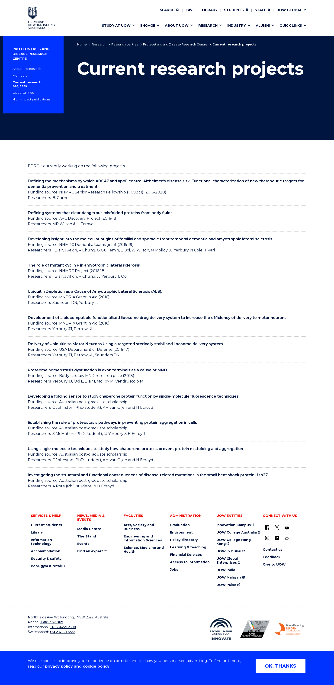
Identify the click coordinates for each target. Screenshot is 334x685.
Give (190, 10)
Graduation (180, 525)
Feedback (271, 557)
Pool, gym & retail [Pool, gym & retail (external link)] (46, 566)
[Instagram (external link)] (267, 538)
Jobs (174, 570)
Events (83, 544)
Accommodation (45, 551)
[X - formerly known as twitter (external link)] (277, 527)
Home (82, 44)
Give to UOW (274, 564)
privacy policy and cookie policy (77, 666)
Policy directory (184, 540)
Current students (46, 525)
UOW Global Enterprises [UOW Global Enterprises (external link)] (227, 561)
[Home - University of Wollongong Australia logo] (41, 18)
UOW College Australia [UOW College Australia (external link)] (236, 532)
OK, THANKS (280, 666)
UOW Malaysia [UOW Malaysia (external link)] (228, 577)
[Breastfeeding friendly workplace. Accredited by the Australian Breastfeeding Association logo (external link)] (289, 629)
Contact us (273, 550)
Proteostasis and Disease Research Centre (175, 44)
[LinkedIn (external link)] (277, 538)
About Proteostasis (27, 69)
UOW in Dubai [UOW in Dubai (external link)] (228, 551)
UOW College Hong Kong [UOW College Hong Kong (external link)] (233, 542)
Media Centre (89, 529)
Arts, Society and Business (139, 527)
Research (99, 44)
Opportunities (23, 92)
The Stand (86, 536)
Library (210, 10)
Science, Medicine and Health (144, 550)
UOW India (225, 570)
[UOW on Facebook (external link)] (267, 527)
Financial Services (186, 555)
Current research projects (27, 84)
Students (234, 10)
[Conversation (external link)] (286, 538)
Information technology (41, 542)
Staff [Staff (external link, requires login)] (260, 10)
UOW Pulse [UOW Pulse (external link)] (226, 585)
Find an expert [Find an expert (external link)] (90, 551)
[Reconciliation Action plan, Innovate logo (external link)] (221, 629)
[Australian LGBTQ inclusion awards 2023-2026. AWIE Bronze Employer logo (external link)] (255, 629)
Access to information (190, 562)
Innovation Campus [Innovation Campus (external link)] (233, 525)
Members (20, 75)
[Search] (169, 10)
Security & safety (46, 559)
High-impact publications (31, 99)
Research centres (124, 44)
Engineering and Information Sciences (143, 538)
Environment (181, 532)
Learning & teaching (188, 547)
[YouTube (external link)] (286, 528)
